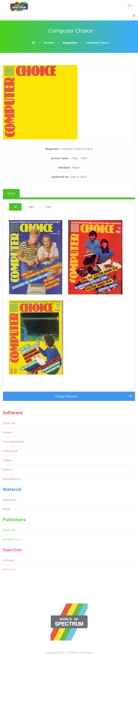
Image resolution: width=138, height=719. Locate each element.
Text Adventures (14, 441)
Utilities (7, 460)
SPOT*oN (9, 569)
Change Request (65, 396)
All (15, 207)
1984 (48, 207)
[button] (133, 16)
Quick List (9, 423)
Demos (7, 469)
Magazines (70, 42)
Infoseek (8, 560)
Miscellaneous (12, 479)
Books (7, 509)
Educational (10, 451)
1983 (31, 207)
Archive (49, 42)
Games (7, 432)
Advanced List (12, 539)
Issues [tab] (11, 193)
